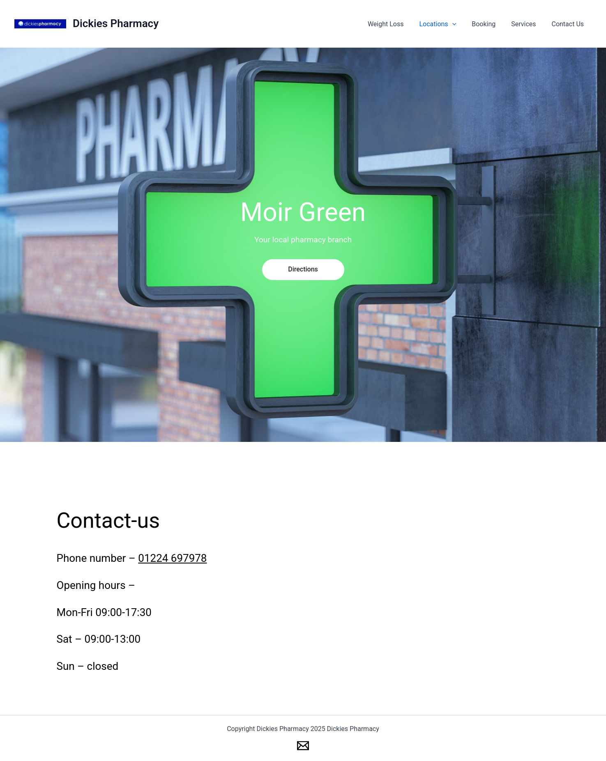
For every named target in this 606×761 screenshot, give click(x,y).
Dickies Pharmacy (116, 23)
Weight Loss (397, 24)
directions (303, 269)
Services (527, 24)
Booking (490, 24)
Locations (446, 24)
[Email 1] (303, 745)
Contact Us (569, 24)
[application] (461, 24)
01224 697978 (172, 558)
